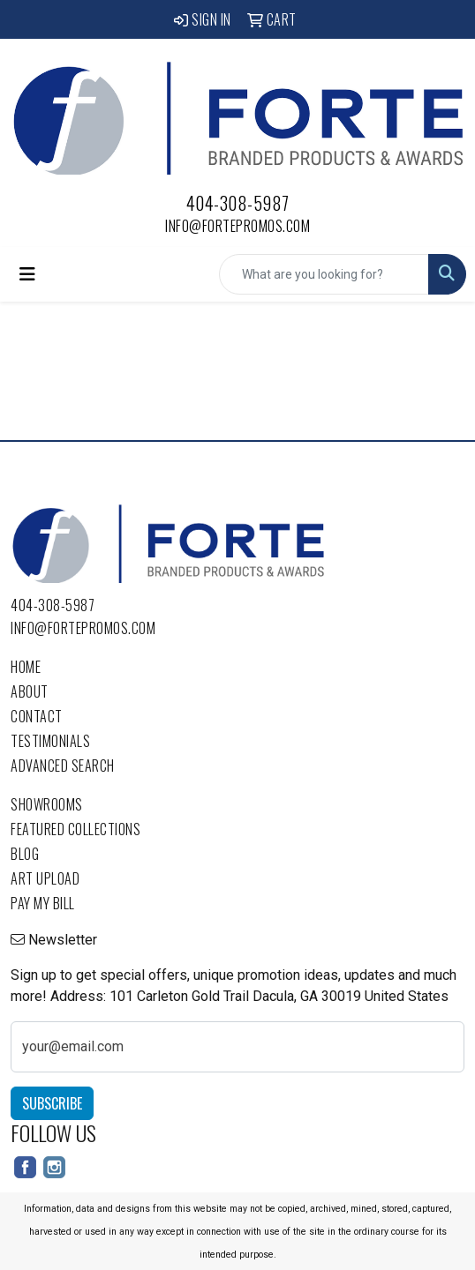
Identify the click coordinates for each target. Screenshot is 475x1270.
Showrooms (47, 804)
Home (26, 666)
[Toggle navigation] (27, 274)
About (30, 691)
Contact (37, 716)
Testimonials (50, 740)
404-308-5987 (238, 203)
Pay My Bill (43, 903)
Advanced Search (63, 765)
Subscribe (52, 1103)
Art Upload (45, 878)
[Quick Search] (324, 274)
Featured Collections (75, 829)
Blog (25, 853)
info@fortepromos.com (237, 225)
